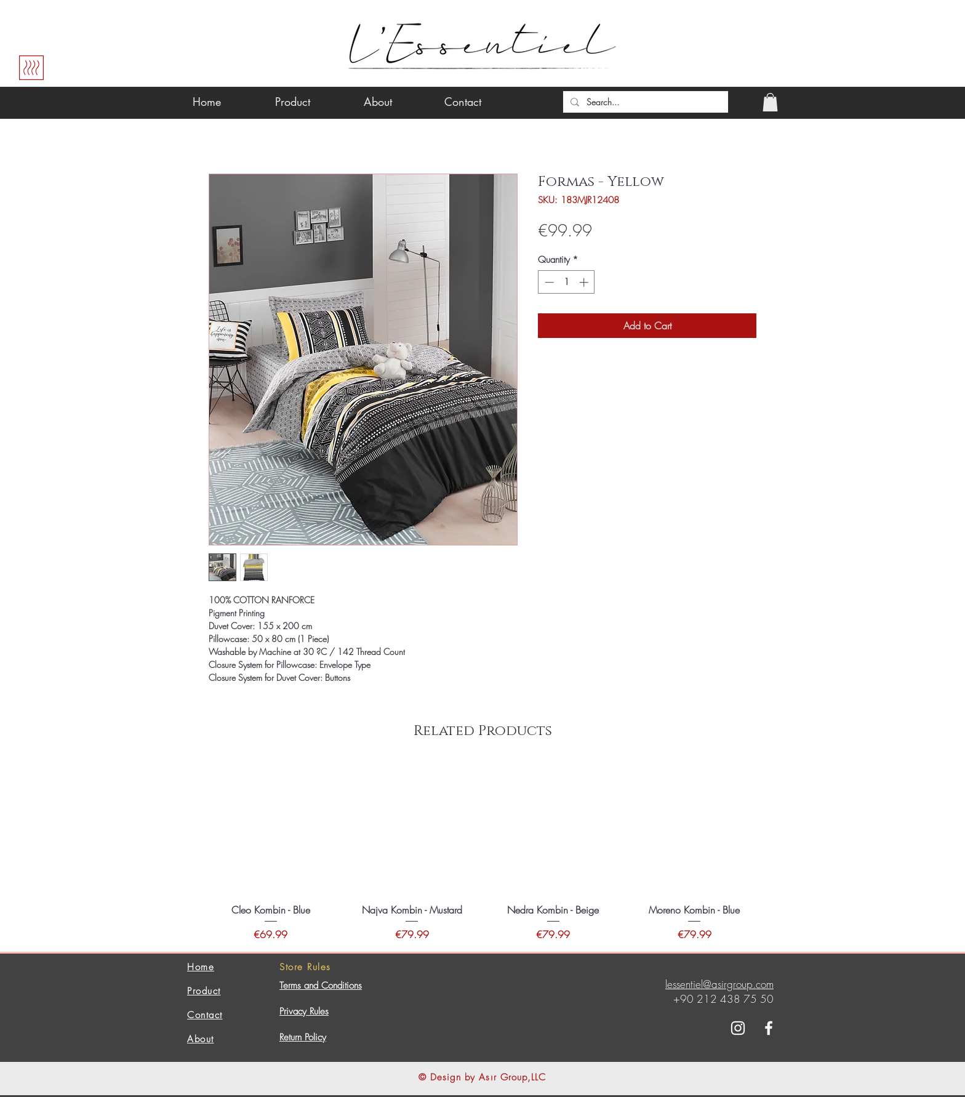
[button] (770, 102)
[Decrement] (548, 282)
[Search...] (644, 102)
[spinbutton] (566, 282)
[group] (482, 852)
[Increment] (585, 282)
